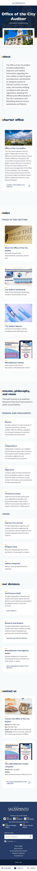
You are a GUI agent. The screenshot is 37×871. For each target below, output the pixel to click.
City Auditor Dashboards (15, 289)
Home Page (18, 846)
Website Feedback (18, 853)
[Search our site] (16, 837)
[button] (10, 841)
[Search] (30, 837)
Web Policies (18, 848)
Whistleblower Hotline (14, 362)
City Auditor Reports (13, 326)
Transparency (18, 856)
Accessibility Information (18, 851)
